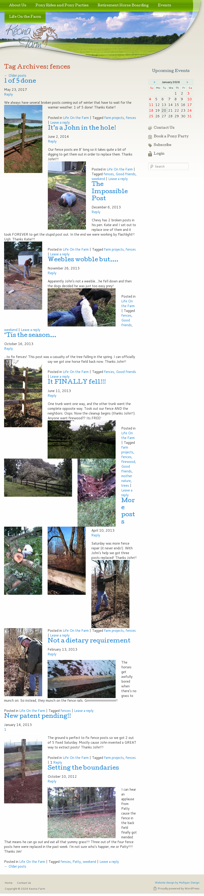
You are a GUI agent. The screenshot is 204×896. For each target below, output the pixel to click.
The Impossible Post (110, 192)
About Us (17, 5)
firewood (128, 461)
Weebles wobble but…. (83, 260)
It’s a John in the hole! (82, 128)
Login (159, 154)
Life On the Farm (25, 17)
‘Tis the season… (30, 336)
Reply (56, 762)
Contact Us (164, 128)
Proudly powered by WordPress (178, 888)
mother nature (126, 478)
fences (131, 117)
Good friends (126, 174)
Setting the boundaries (83, 768)
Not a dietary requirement (89, 641)
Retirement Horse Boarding (123, 5)
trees (125, 485)
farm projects (114, 117)
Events (164, 5)
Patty (77, 861)
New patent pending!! (37, 716)
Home (8, 883)
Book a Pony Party (171, 136)
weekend (98, 178)
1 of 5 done (20, 81)
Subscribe (162, 145)
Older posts (15, 75)
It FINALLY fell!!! (77, 382)
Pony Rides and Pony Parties (62, 5)
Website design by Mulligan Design (177, 882)
